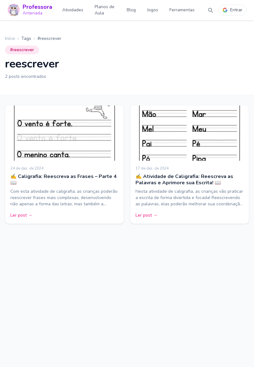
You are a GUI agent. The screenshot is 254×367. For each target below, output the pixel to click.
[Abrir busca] (210, 10)
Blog (131, 10)
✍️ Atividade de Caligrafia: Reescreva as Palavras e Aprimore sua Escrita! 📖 (184, 179)
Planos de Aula (104, 10)
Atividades (72, 10)
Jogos (152, 10)
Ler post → (21, 215)
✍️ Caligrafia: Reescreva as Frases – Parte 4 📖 (63, 179)
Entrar (232, 10)
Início (10, 38)
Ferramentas (182, 10)
